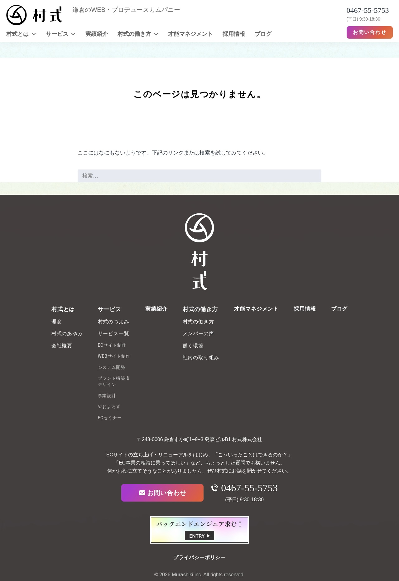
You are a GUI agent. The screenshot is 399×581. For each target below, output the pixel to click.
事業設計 (107, 395)
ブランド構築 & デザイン (114, 381)
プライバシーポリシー (199, 557)
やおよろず (109, 406)
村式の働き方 (138, 34)
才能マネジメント (190, 34)
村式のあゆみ (67, 333)
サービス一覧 (113, 333)
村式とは (21, 34)
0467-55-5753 (244, 487)
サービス (61, 34)
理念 (56, 322)
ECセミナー (110, 417)
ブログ (263, 34)
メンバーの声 (198, 333)
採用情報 (234, 34)
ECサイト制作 (112, 345)
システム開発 (111, 367)
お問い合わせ (370, 32)
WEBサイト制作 (114, 356)
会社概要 (61, 346)
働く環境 (193, 346)
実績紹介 (96, 34)
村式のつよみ (113, 322)
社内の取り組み (201, 357)
